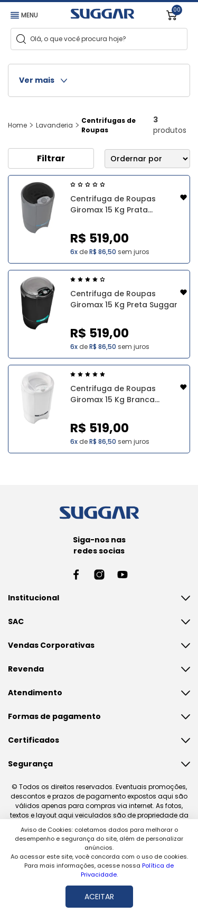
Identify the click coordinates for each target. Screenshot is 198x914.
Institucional (33, 597)
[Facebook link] (76, 574)
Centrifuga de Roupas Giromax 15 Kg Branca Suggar (113, 394)
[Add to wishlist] (183, 198)
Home (17, 125)
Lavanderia (54, 125)
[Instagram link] (99, 574)
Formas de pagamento (54, 716)
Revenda (26, 669)
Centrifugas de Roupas (108, 125)
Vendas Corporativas (51, 645)
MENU (24, 15)
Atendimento (35, 692)
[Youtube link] (122, 574)
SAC (16, 621)
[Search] (21, 39)
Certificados (33, 740)
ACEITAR (99, 896)
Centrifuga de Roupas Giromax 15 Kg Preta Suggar (123, 299)
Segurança (30, 764)
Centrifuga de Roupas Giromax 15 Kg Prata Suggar (113, 204)
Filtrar (51, 158)
